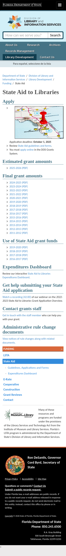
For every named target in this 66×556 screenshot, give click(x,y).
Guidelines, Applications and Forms (28, 367)
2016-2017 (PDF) (18, 213)
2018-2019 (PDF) (18, 205)
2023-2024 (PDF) (18, 186)
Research (33, 45)
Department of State (14, 75)
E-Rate (7, 379)
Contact (8, 400)
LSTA (6, 355)
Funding (7, 83)
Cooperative (11, 384)
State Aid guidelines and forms (34, 145)
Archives (55, 45)
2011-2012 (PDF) (18, 233)
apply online (27, 149)
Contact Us (47, 57)
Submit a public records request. (23, 489)
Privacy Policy (11, 478)
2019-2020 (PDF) (18, 201)
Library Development (19, 57)
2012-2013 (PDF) (18, 229)
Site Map (42, 478)
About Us (11, 45)
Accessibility (28, 478)
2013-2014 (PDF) (18, 225)
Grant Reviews (12, 395)
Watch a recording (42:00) (17, 297)
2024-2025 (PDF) (18, 182)
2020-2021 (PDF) (18, 198)
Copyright (9, 516)
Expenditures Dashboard (22, 373)
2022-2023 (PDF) (18, 190)
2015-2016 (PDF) (18, 217)
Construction (11, 389)
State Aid (9, 361)
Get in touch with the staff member (22, 315)
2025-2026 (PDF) (18, 168)
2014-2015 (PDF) (18, 221)
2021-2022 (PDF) (18, 194)
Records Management (20, 51)
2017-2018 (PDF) (18, 209)
